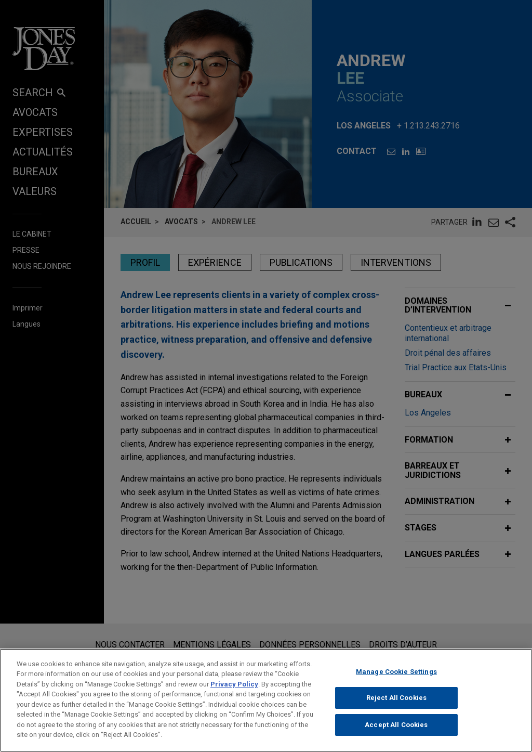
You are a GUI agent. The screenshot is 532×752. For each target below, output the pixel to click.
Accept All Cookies (396, 731)
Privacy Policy (234, 690)
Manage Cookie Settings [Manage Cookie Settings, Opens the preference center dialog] (396, 677)
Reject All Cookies (396, 704)
